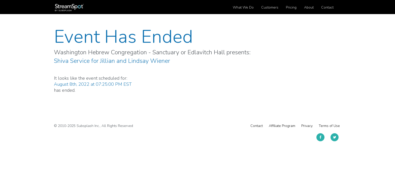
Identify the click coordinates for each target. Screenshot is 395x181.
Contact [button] (327, 7)
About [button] (309, 7)
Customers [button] (269, 7)
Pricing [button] (291, 7)
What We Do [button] (243, 7)
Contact (256, 125)
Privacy (307, 125)
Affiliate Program (282, 125)
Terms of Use (329, 125)
